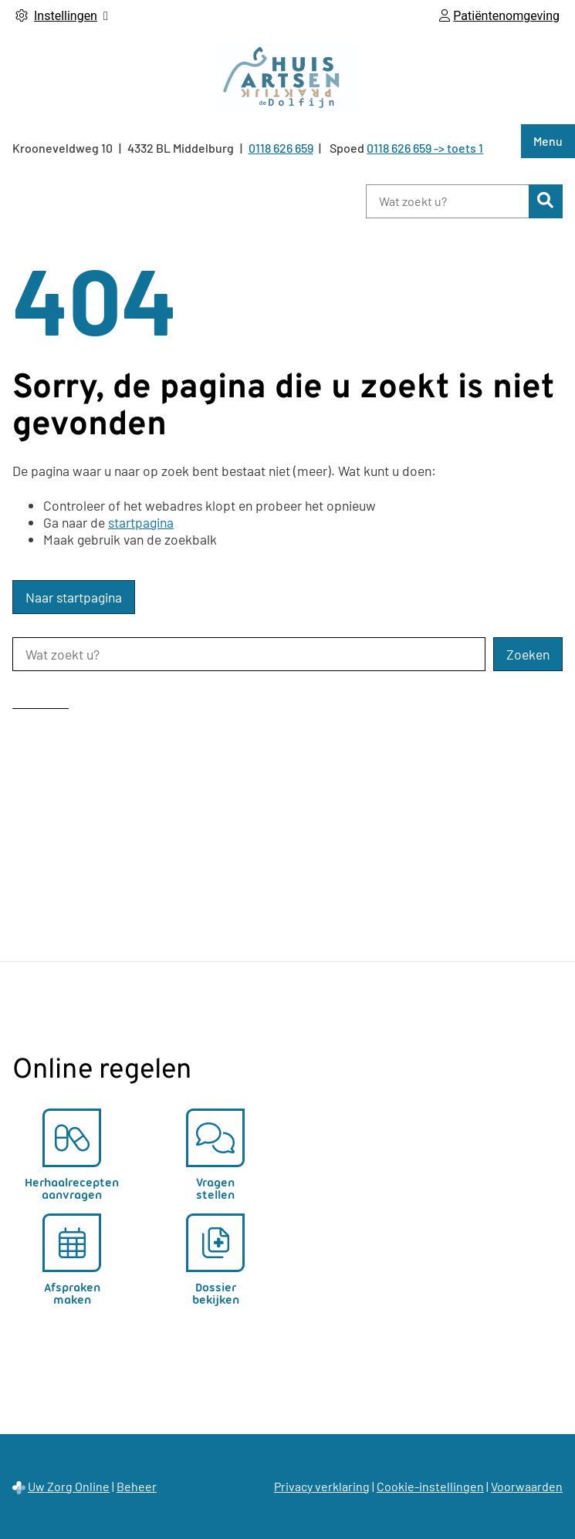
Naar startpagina (73, 597)
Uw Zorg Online (69, 1486)
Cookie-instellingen (430, 1486)
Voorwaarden (527, 1486)
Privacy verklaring (322, 1486)
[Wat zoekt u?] (447, 201)
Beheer (137, 1486)
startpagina (141, 522)
